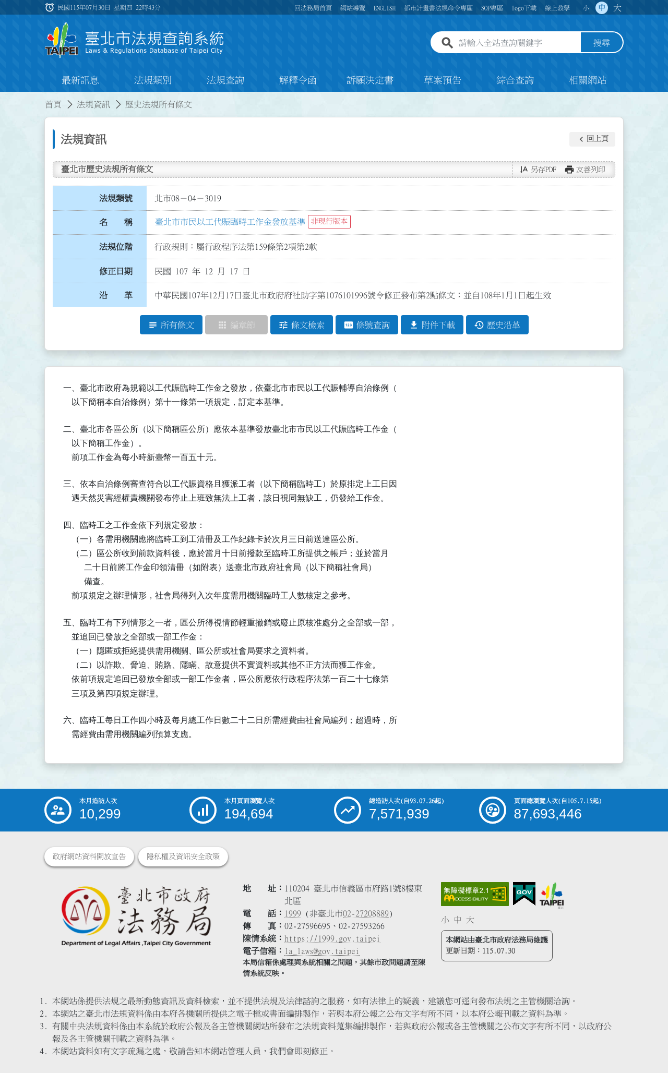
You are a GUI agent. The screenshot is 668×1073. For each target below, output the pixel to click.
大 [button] (617, 8)
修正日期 (116, 271)
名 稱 (116, 223)
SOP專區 (492, 8)
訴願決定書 (370, 80)
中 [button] (601, 7)
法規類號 (116, 198)
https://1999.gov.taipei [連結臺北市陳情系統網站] (332, 938)
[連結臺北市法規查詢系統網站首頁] (134, 40)
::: (6, 98)
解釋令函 (298, 80)
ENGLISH (385, 8)
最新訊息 (80, 80)
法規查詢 (225, 80)
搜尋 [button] (601, 43)
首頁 (53, 104)
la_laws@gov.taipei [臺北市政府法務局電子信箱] (322, 951)
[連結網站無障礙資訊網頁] (475, 894)
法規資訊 (93, 104)
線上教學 (557, 8)
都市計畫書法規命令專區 (438, 8)
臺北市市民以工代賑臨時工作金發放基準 (230, 222)
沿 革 (116, 296)
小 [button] (586, 8)
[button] (592, 139)
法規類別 (153, 80)
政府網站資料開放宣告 (89, 856)
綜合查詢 (515, 80)
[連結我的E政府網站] (524, 894)
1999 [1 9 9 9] (292, 913)
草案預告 (442, 80)
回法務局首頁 (313, 8)
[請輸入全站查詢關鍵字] (518, 43)
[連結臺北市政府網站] (552, 895)
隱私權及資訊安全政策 (183, 856)
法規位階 (116, 247)
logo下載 (523, 8)
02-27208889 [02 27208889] (366, 913)
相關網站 (587, 80)
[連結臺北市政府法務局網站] (135, 915)
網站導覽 (352, 8)
